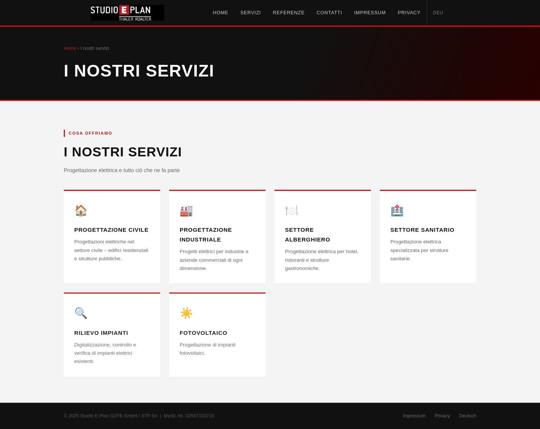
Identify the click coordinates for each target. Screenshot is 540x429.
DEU (438, 12)
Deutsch (467, 415)
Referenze (288, 12)
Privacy (409, 12)
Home (220, 12)
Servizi (250, 12)
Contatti (329, 12)
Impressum (370, 12)
